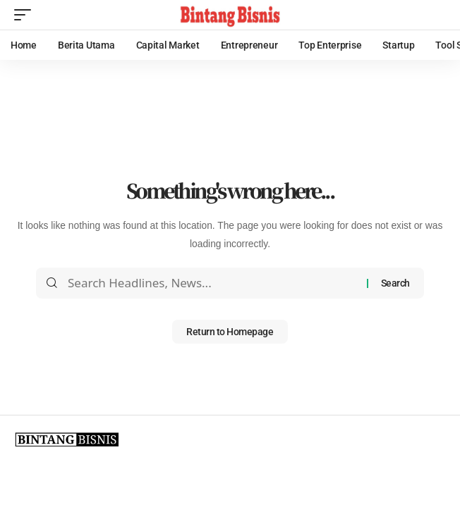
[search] (435, 15)
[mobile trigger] (26, 14)
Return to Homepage (229, 331)
